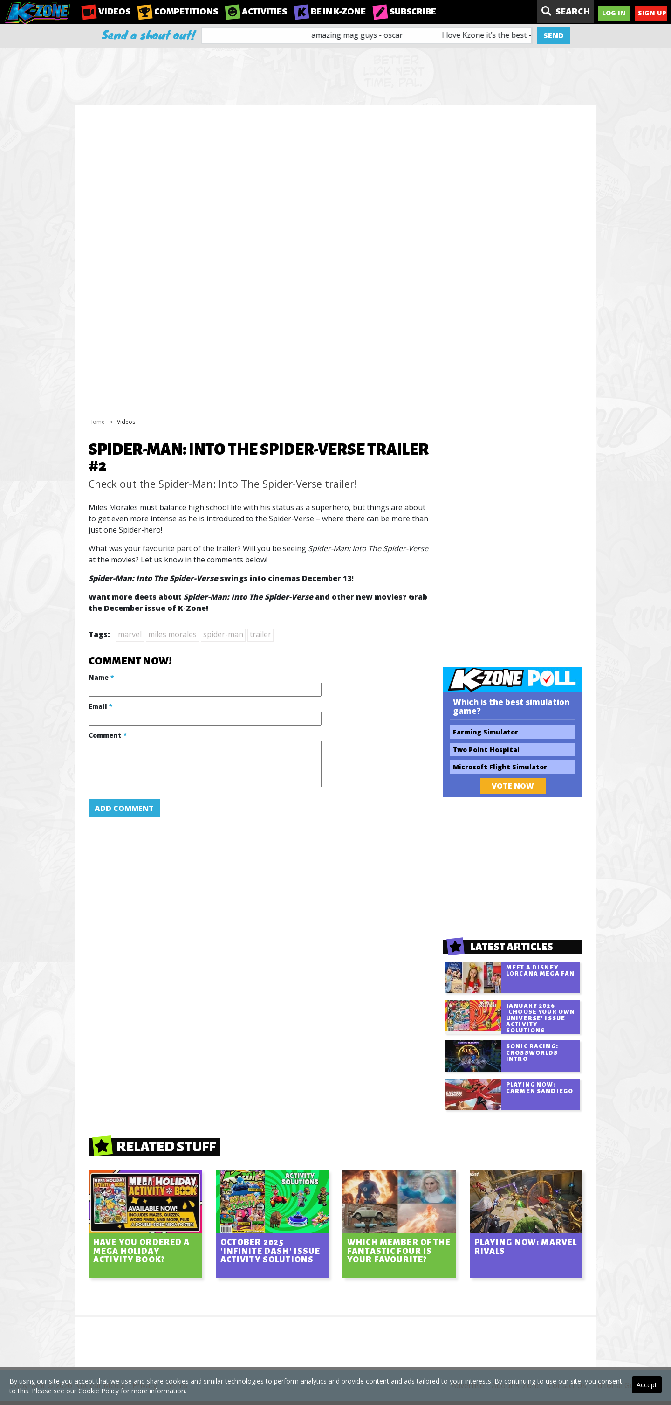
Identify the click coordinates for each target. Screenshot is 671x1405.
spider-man (223, 634)
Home (97, 422)
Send (553, 35)
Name (101, 677)
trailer (260, 634)
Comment (108, 735)
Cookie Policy (98, 1390)
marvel (130, 634)
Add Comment (124, 808)
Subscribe (404, 12)
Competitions (177, 12)
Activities (256, 12)
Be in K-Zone (330, 12)
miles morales (172, 634)
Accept (647, 1384)
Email (100, 706)
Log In (614, 12)
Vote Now (513, 786)
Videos (106, 12)
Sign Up (652, 12)
